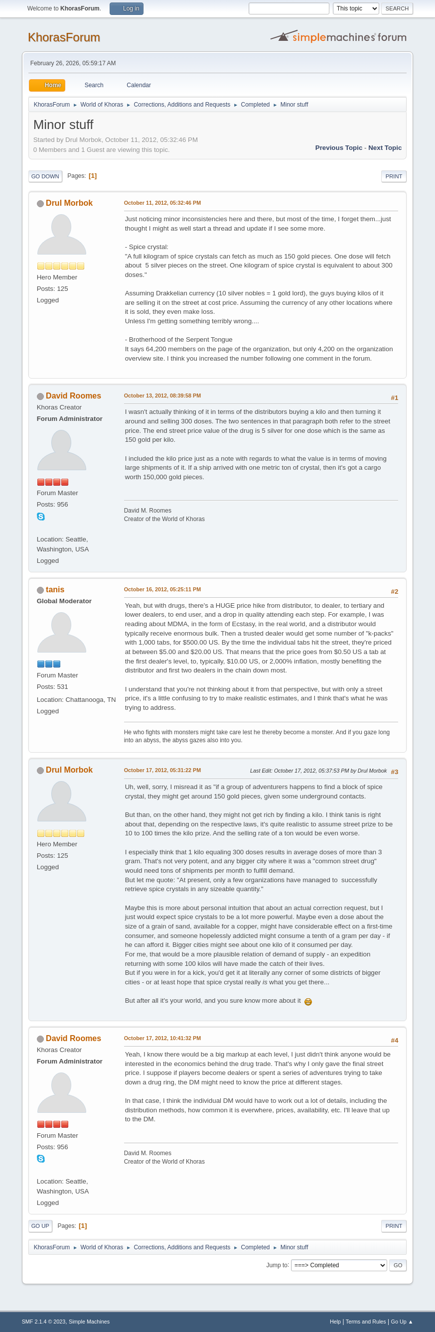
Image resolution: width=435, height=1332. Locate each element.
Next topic (385, 147)
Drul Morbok (69, 203)
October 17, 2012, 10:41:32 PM (162, 1038)
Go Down (45, 176)
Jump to (277, 1264)
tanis (55, 589)
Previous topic (339, 147)
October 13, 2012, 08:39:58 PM (162, 396)
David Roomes (73, 396)
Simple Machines (89, 1322)
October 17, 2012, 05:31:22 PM (162, 770)
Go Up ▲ (402, 1322)
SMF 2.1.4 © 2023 (44, 1322)
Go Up (40, 1226)
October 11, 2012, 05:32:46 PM (162, 203)
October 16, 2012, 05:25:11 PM (162, 589)
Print (394, 176)
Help (335, 1322)
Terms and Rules (366, 1322)
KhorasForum (64, 37)
